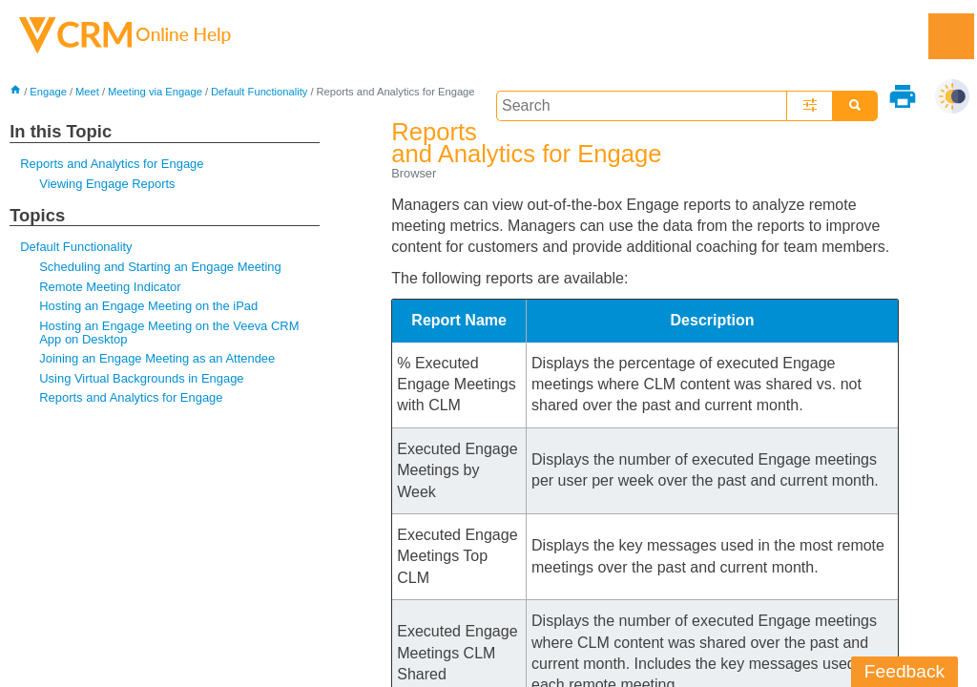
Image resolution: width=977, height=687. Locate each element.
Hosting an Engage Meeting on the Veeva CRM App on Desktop (169, 332)
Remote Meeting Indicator (109, 287)
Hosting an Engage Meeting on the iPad (148, 306)
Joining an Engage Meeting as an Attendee (157, 358)
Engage (48, 91)
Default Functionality (259, 91)
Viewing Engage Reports (107, 184)
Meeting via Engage (155, 91)
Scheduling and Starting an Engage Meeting (160, 267)
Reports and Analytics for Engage (111, 163)
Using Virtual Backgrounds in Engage (141, 378)
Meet (87, 91)
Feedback (904, 671)
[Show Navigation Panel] (951, 36)
